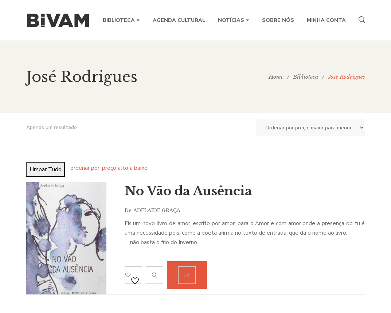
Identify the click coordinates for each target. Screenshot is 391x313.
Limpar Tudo (46, 169)
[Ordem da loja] (310, 127)
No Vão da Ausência (188, 191)
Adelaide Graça (156, 210)
